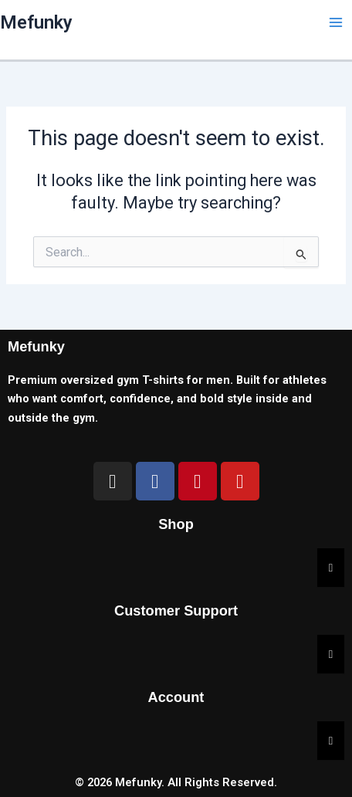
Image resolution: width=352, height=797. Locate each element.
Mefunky (36, 22)
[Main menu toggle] (336, 22)
